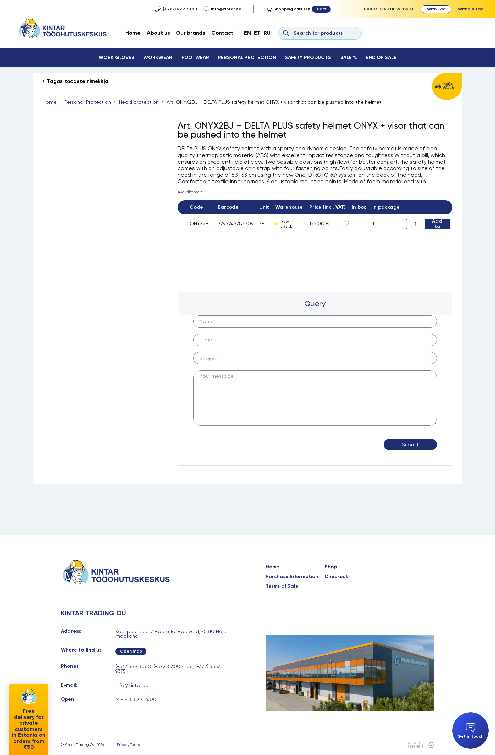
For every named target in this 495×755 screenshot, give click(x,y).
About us (158, 33)
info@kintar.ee (222, 9)
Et (257, 33)
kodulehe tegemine (414, 744)
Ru (267, 33)
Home (133, 33)
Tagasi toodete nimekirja (77, 81)
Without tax (470, 8)
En (247, 33)
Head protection (139, 102)
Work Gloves (116, 58)
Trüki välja (448, 86)
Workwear (157, 58)
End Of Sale (381, 58)
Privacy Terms (128, 745)
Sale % (348, 58)
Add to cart (437, 224)
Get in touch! (470, 731)
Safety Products (308, 58)
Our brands (190, 33)
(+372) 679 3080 (176, 9)
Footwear (195, 58)
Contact (222, 33)
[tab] (315, 303)
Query (315, 303)
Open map (131, 651)
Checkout (336, 576)
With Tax (436, 8)
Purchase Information (292, 576)
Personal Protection (247, 58)
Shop (330, 567)
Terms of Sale (282, 586)
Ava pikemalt (190, 191)
